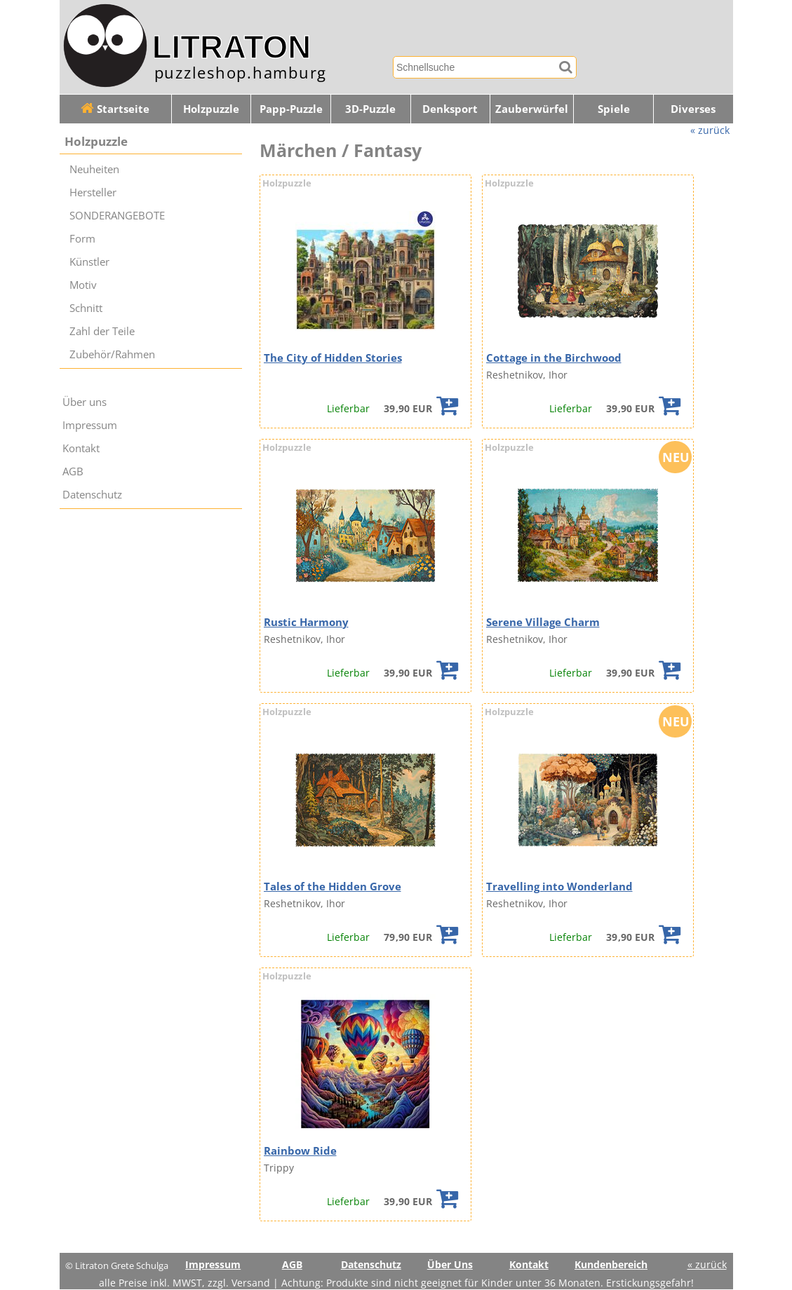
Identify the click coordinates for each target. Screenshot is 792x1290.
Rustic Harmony (306, 622)
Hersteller (92, 192)
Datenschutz (92, 494)
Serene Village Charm (543, 622)
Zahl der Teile (102, 331)
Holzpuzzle (211, 109)
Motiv (83, 285)
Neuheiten (94, 169)
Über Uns (450, 1264)
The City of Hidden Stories (333, 358)
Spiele (614, 109)
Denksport (450, 109)
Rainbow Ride (300, 1150)
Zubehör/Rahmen (112, 354)
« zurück (710, 130)
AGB (72, 471)
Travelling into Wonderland (559, 886)
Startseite (115, 109)
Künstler (89, 261)
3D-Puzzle (370, 109)
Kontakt (81, 448)
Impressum (89, 425)
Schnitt (85, 308)
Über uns (84, 402)
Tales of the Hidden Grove (332, 886)
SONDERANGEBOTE (117, 215)
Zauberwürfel (531, 109)
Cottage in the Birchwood (554, 358)
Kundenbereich (611, 1264)
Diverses (693, 109)
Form (82, 238)
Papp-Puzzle (291, 109)
